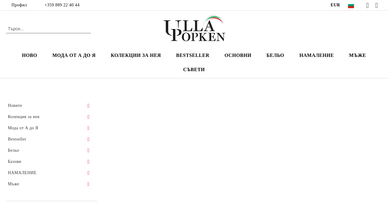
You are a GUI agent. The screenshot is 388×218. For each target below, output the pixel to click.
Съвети (194, 69)
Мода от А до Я (74, 55)
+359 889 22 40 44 (62, 5)
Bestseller (192, 55)
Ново (29, 55)
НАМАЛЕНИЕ (316, 55)
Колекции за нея (136, 55)
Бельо (275, 55)
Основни (238, 55)
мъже (357, 55)
